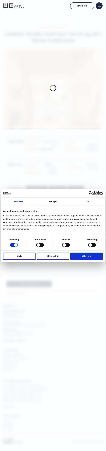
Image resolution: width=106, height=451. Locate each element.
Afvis (19, 256)
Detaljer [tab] (53, 201)
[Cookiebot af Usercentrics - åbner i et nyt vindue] (91, 193)
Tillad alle (86, 256)
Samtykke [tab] (18, 201)
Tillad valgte (53, 256)
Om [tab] (87, 201)
